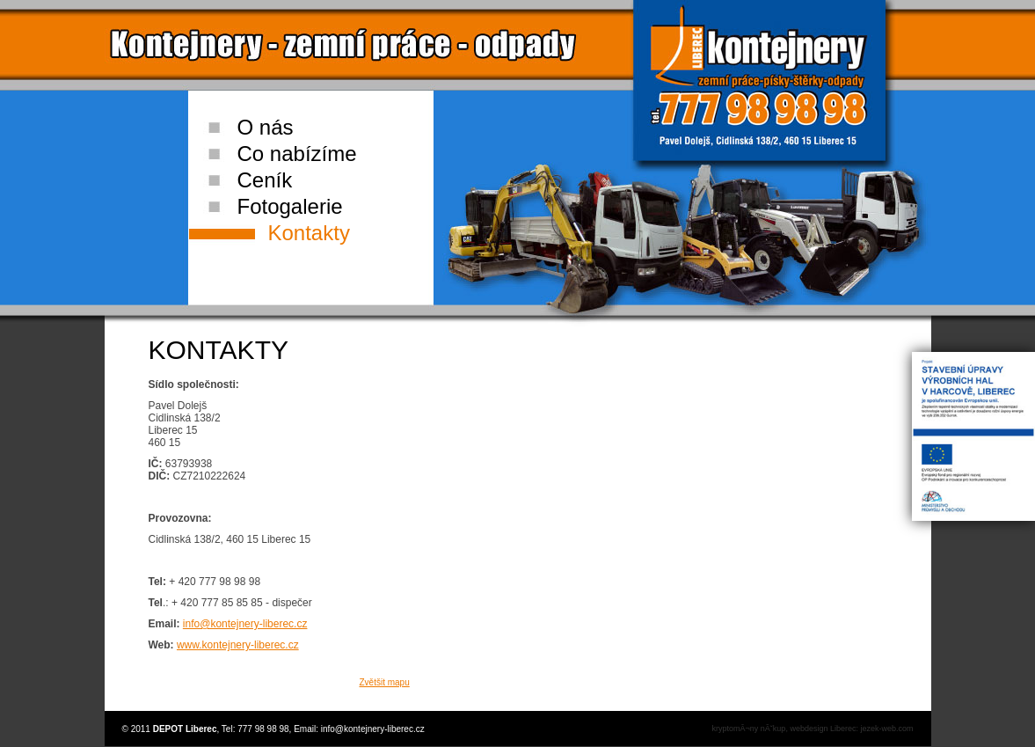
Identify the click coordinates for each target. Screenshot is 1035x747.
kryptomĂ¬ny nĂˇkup (749, 728)
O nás (265, 127)
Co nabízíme (297, 153)
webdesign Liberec (823, 728)
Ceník (265, 180)
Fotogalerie (290, 206)
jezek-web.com (886, 728)
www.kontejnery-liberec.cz (238, 645)
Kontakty (309, 233)
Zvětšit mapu (385, 682)
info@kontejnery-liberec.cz (245, 624)
